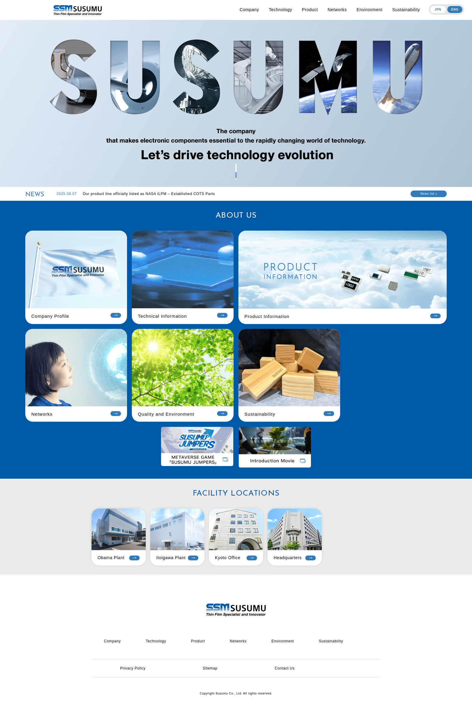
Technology (280, 9)
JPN (438, 9)
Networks (337, 9)
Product (310, 9)
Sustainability (406, 9)
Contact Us (285, 668)
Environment (369, 9)
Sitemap (210, 668)
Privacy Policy (132, 668)
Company (249, 9)
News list (429, 193)
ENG (454, 9)
